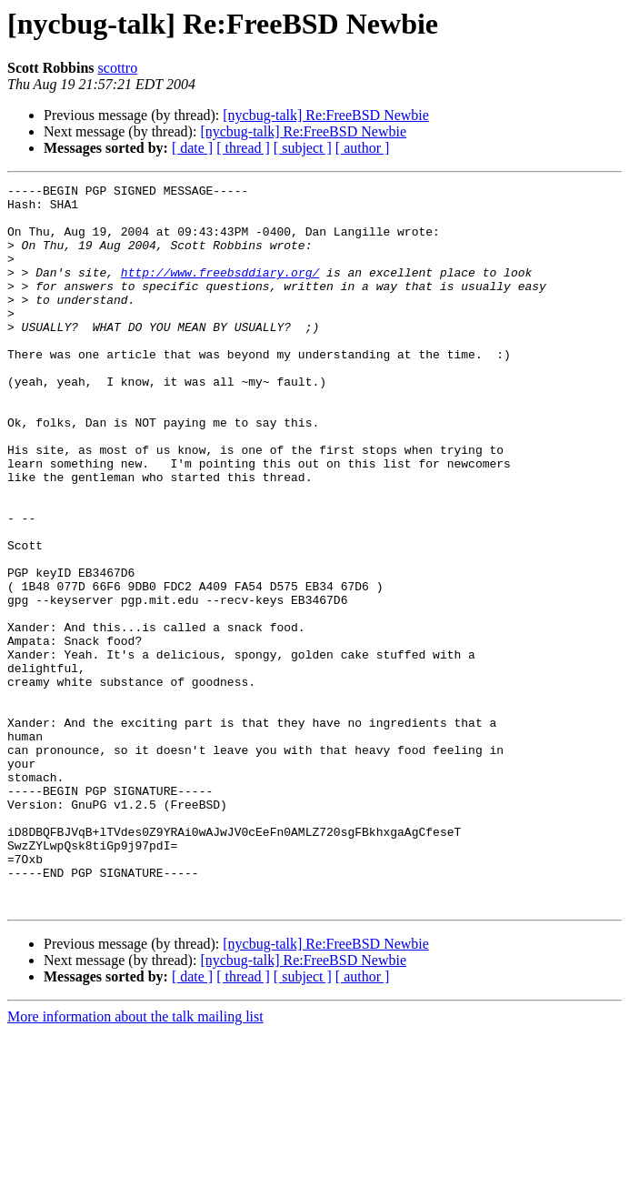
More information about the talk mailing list (135, 1161)
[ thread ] (243, 148)
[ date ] (192, 148)
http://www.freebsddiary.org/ (220, 291)
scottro (118, 67)
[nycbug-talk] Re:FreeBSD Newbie (326, 115)
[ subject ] (303, 148)
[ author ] (362, 148)
